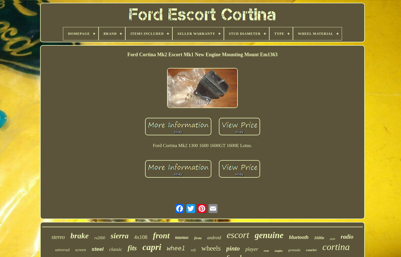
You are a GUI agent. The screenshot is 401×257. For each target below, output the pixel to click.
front (161, 235)
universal (62, 250)
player (251, 249)
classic (115, 249)
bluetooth (299, 237)
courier (311, 250)
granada (294, 250)
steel (98, 249)
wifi (193, 250)
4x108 (141, 237)
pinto (233, 248)
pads (332, 238)
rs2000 (99, 238)
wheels (211, 248)
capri (152, 247)
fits (132, 248)
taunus (182, 237)
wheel (176, 248)
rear (266, 250)
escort (238, 235)
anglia (279, 250)
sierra (120, 236)
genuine (269, 235)
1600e (319, 238)
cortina (336, 247)
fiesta (198, 238)
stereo (58, 237)
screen (80, 250)
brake (79, 235)
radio (347, 236)
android (214, 237)
